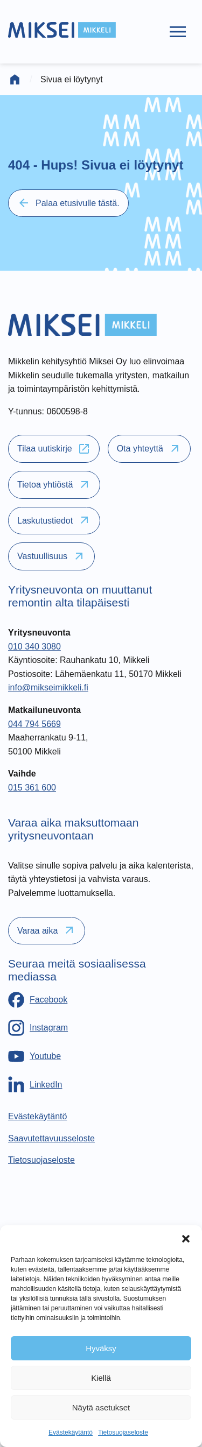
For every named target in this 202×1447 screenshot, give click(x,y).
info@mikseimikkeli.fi (48, 687)
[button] (185, 1238)
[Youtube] (34, 1056)
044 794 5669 (34, 724)
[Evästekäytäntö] (37, 1116)
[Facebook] (37, 1000)
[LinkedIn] (35, 1084)
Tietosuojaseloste (123, 1432)
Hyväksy (101, 1348)
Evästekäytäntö (70, 1432)
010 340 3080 (34, 646)
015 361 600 (32, 787)
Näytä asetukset (101, 1407)
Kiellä (101, 1377)
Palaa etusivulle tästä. (68, 202)
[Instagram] (38, 1028)
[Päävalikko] (178, 32)
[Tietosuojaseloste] (41, 1159)
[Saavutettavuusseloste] (51, 1138)
